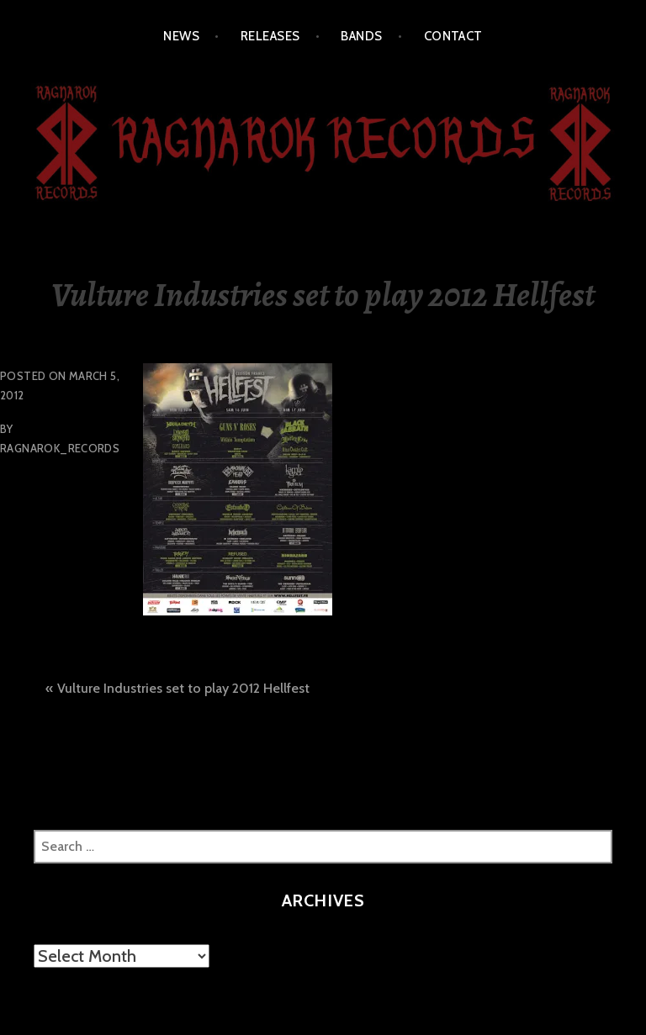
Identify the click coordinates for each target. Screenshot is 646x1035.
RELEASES (270, 36)
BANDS (361, 36)
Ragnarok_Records (59, 448)
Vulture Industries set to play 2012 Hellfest (183, 688)
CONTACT (453, 36)
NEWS (181, 36)
